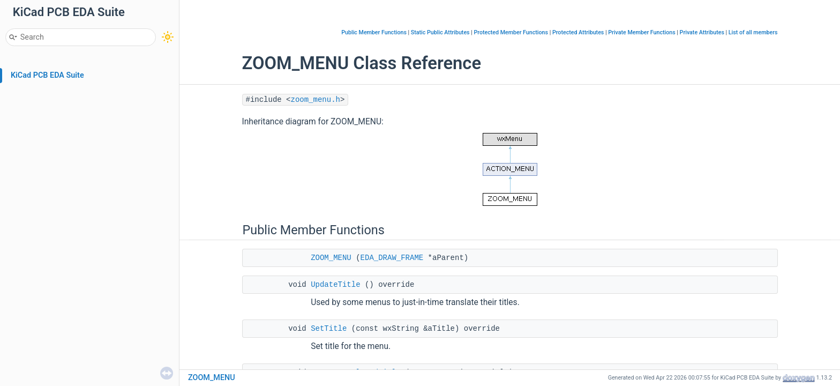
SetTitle (329, 328)
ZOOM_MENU (331, 258)
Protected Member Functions (511, 32)
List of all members (753, 32)
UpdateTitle (335, 284)
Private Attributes (702, 32)
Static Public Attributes (440, 32)
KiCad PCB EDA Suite (47, 75)
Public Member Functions (374, 32)
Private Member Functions (641, 32)
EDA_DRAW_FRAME (392, 258)
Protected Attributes (578, 32)
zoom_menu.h (315, 99)
